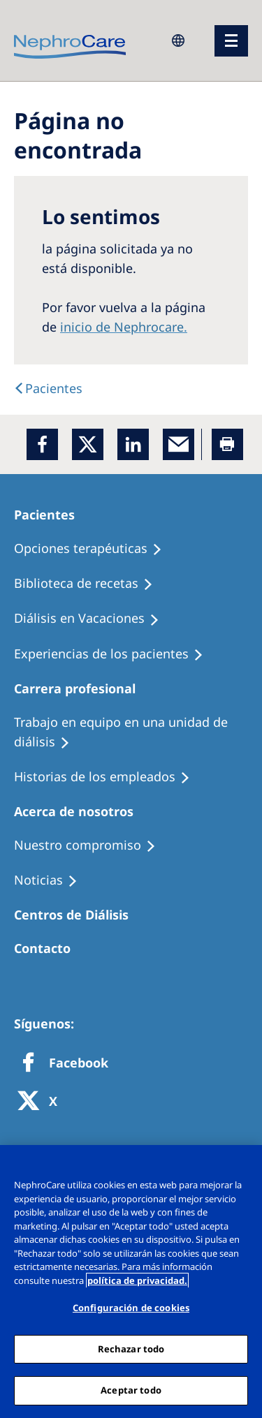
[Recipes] (90, 583)
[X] (42, 1102)
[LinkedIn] (133, 444)
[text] (48, 388)
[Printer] (227, 444)
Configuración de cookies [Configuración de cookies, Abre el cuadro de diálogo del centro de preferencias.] (131, 1307)
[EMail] (178, 444)
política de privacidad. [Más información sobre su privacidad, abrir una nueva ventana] (137, 1280)
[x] (87, 444)
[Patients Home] (50, 514)
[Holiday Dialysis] (93, 618)
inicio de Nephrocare (122, 326)
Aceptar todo (131, 1390)
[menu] (231, 41)
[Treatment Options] (94, 548)
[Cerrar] (245, 1164)
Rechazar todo (131, 1349)
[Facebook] (42, 444)
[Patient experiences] (115, 654)
